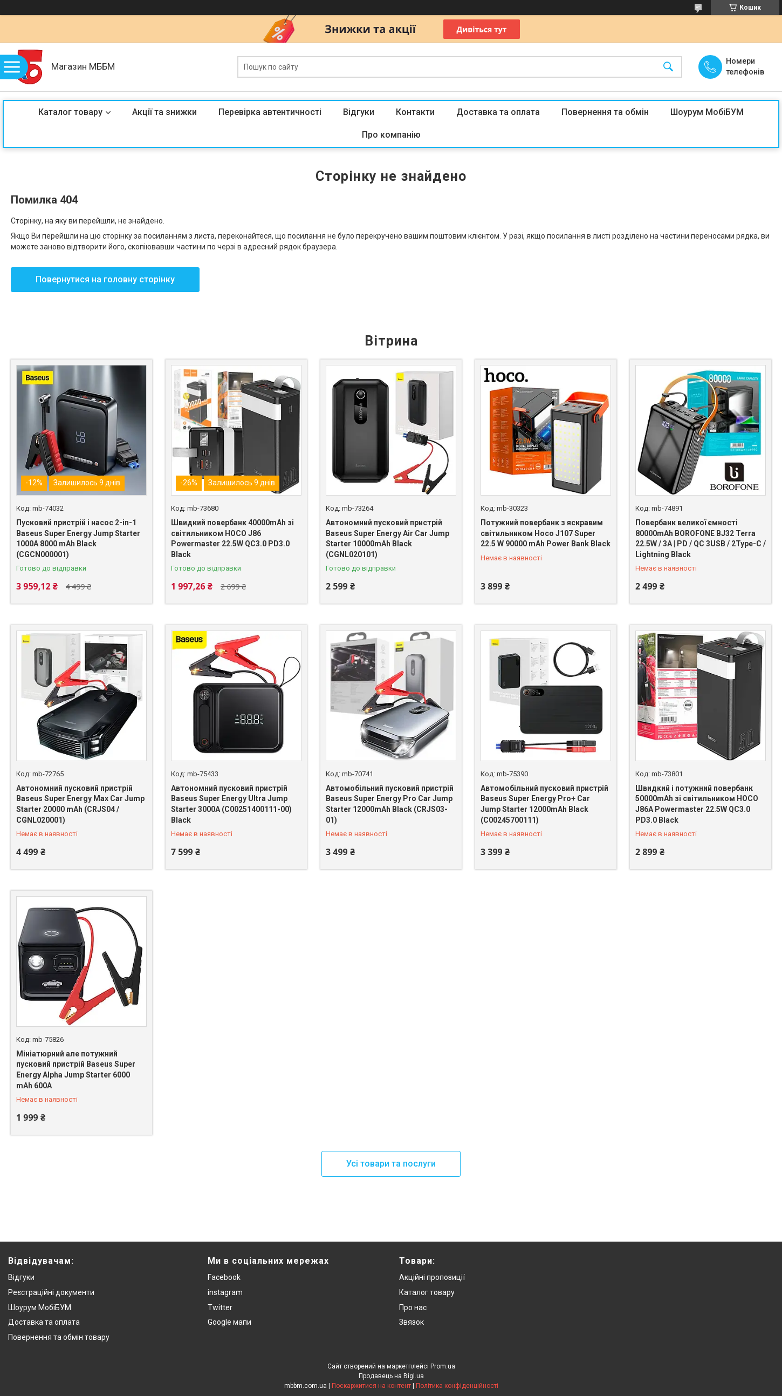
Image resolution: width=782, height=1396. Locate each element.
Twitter (220, 1307)
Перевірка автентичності (269, 112)
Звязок (411, 1322)
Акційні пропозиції (432, 1277)
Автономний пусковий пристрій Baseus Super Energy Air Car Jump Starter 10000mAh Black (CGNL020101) (387, 538)
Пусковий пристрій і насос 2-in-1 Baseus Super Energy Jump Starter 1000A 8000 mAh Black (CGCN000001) (78, 538)
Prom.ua (442, 1366)
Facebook (224, 1277)
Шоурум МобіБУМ (707, 112)
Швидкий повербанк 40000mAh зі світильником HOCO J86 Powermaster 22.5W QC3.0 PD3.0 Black (232, 538)
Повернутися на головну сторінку (105, 279)
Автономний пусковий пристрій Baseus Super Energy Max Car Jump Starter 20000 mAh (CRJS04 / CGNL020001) (80, 804)
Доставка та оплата (498, 112)
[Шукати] (668, 67)
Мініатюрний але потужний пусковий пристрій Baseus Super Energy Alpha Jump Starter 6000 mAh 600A (75, 1069)
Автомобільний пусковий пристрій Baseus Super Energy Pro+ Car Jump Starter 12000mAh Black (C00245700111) (544, 804)
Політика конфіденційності (457, 1386)
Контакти (415, 112)
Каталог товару (70, 112)
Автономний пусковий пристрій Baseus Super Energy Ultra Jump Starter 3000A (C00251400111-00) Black (231, 804)
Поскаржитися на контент (371, 1386)
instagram (225, 1292)
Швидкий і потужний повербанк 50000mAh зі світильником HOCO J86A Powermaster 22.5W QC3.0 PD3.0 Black (696, 804)
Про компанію (391, 135)
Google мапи (229, 1322)
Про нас (413, 1307)
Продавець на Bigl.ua (391, 1376)
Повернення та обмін (605, 112)
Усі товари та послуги (391, 1163)
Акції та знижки (164, 112)
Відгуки (358, 112)
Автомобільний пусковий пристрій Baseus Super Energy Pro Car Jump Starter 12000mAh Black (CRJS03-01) (390, 804)
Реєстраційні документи (51, 1292)
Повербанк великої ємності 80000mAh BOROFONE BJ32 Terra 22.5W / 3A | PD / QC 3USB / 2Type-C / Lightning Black (700, 538)
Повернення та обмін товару (58, 1337)
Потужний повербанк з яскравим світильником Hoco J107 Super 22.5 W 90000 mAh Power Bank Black (545, 533)
